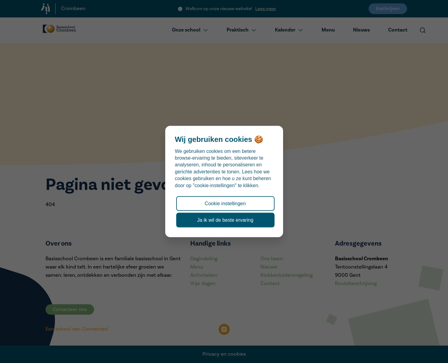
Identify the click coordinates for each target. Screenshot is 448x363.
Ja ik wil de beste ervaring (225, 220)
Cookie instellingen (225, 203)
